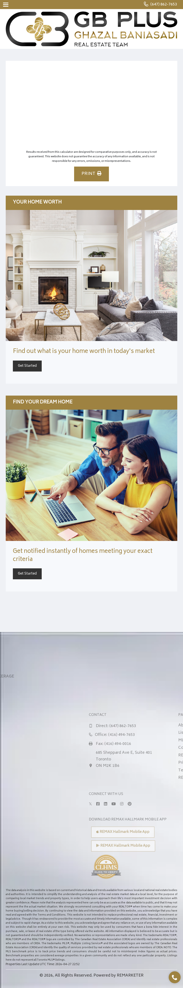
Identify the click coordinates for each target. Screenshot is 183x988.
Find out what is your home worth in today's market (84, 351)
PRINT (91, 174)
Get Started (27, 366)
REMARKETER (130, 975)
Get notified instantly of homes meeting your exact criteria (82, 555)
